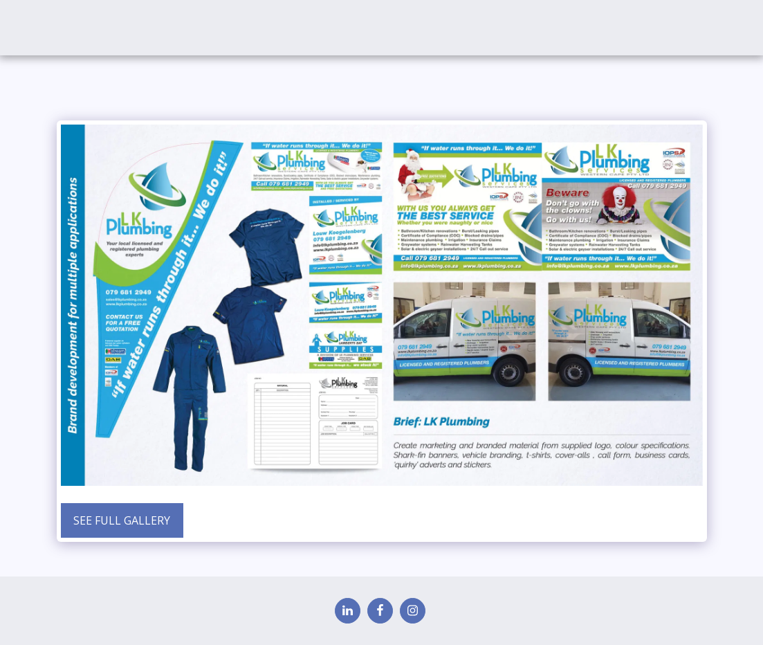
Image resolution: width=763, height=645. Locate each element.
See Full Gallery (121, 520)
